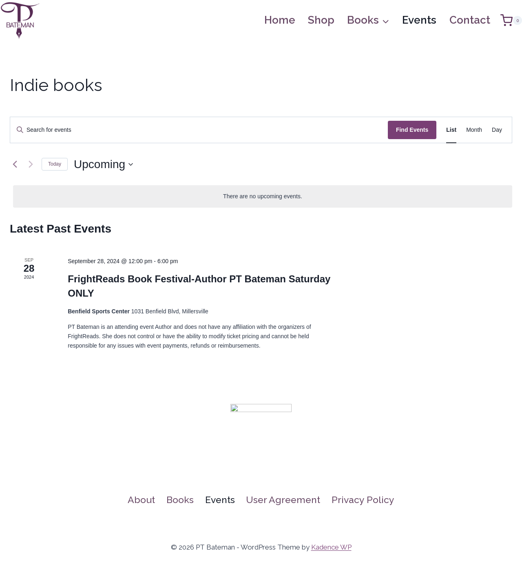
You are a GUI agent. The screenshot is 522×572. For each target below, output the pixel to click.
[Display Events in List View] (451, 130)
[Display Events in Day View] (497, 130)
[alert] (262, 196)
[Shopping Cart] (511, 20)
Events (419, 20)
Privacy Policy (363, 499)
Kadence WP (331, 547)
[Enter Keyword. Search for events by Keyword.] (199, 130)
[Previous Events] (15, 164)
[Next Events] (30, 164)
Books (180, 499)
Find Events (412, 129)
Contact (469, 20)
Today (54, 164)
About (141, 499)
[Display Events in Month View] (474, 130)
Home (279, 20)
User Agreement (283, 499)
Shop (321, 20)
